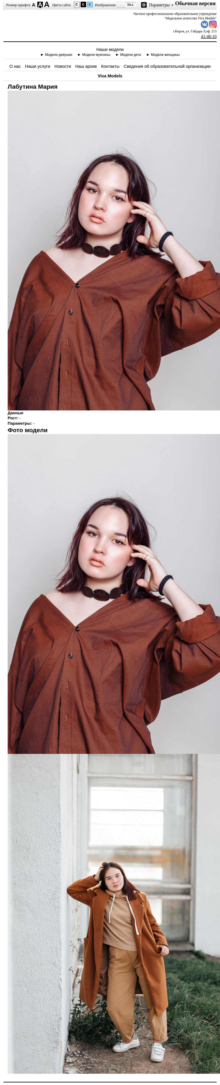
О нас (15, 66)
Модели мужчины (96, 54)
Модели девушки (58, 54)
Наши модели (110, 49)
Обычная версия (195, 3)
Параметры (159, 5)
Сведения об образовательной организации (167, 66)
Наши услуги (37, 66)
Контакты (110, 66)
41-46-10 (209, 36)
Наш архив (86, 66)
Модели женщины (165, 54)
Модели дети (130, 54)
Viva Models (110, 76)
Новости (63, 66)
